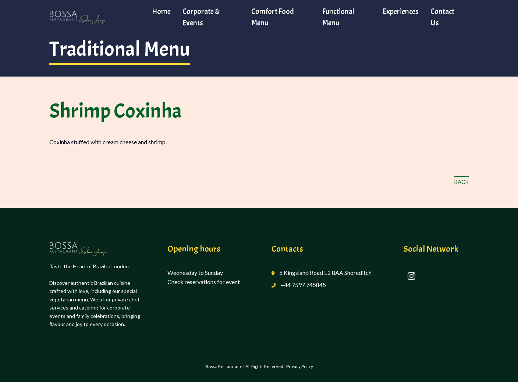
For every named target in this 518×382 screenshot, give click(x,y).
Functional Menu (338, 17)
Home (161, 11)
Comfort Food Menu (272, 17)
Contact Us (442, 17)
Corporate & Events (201, 17)
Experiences (401, 11)
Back (461, 181)
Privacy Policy (299, 366)
